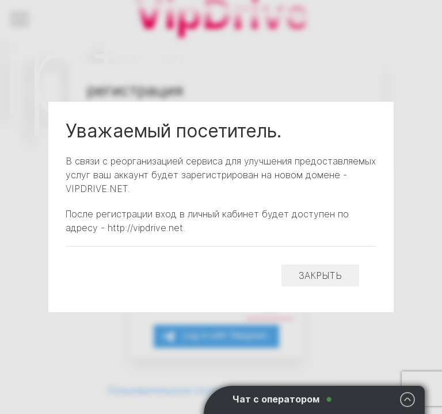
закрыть (320, 275)
